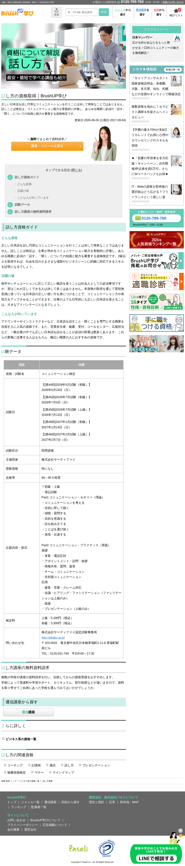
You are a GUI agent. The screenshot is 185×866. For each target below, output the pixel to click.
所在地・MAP (129, 802)
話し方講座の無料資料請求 (33, 211)
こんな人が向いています (33, 197)
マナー (39, 772)
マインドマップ (63, 772)
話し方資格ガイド (27, 177)
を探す (142, 12)
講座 (28, 712)
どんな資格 (24, 184)
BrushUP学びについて (45, 820)
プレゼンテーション (96, 765)
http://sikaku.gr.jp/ (53, 637)
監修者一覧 (38, 807)
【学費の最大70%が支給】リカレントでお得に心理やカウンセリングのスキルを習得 (157, 140)
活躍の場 (23, 190)
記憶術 (36, 765)
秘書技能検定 (16, 772)
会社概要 (13, 829)
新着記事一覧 (173, 69)
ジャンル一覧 (30, 802)
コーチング (15, 765)
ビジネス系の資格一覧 (21, 739)
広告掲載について (55, 824)
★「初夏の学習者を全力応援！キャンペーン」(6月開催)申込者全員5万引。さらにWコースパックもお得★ (157, 168)
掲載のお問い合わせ (173, 2)
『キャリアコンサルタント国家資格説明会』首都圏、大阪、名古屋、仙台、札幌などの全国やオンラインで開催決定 (157, 88)
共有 (56, 12)
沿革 (112, 802)
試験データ (22, 204)
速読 (53, 765)
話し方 (69, 765)
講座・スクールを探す (47, 146)
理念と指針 (96, 802)
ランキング (18, 807)
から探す (123, 12)
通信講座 (50, 802)
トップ (11, 802)
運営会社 (30, 829)
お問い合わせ (16, 820)
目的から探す (70, 802)
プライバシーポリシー (22, 824)
